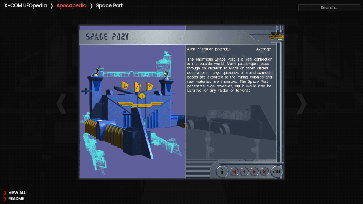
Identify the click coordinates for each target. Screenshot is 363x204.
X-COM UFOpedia (25, 5)
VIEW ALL (17, 193)
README (16, 198)
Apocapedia (71, 5)
